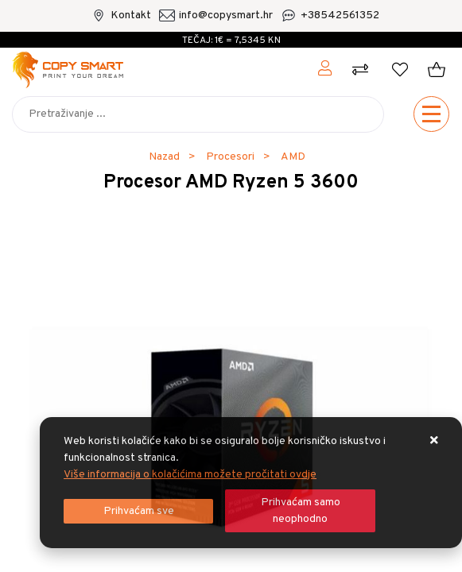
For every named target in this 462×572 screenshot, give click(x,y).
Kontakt (131, 15)
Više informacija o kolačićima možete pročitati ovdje (190, 474)
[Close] (138, 511)
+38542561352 (340, 15)
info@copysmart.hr (226, 15)
